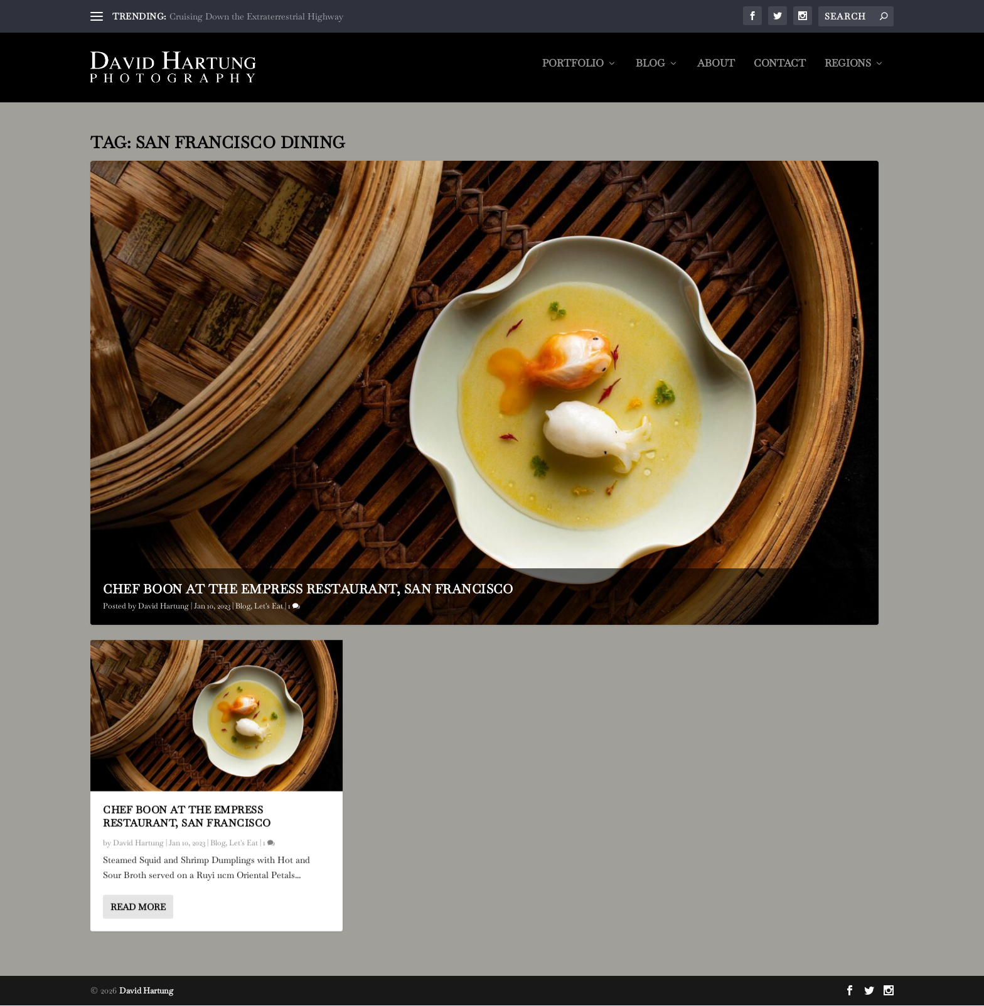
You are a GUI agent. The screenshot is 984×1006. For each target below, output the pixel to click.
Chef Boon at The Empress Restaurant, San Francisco (308, 589)
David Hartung (163, 606)
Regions (848, 72)
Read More (138, 907)
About (716, 72)
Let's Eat (268, 606)
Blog (650, 72)
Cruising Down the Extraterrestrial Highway (256, 16)
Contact (780, 72)
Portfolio (573, 72)
